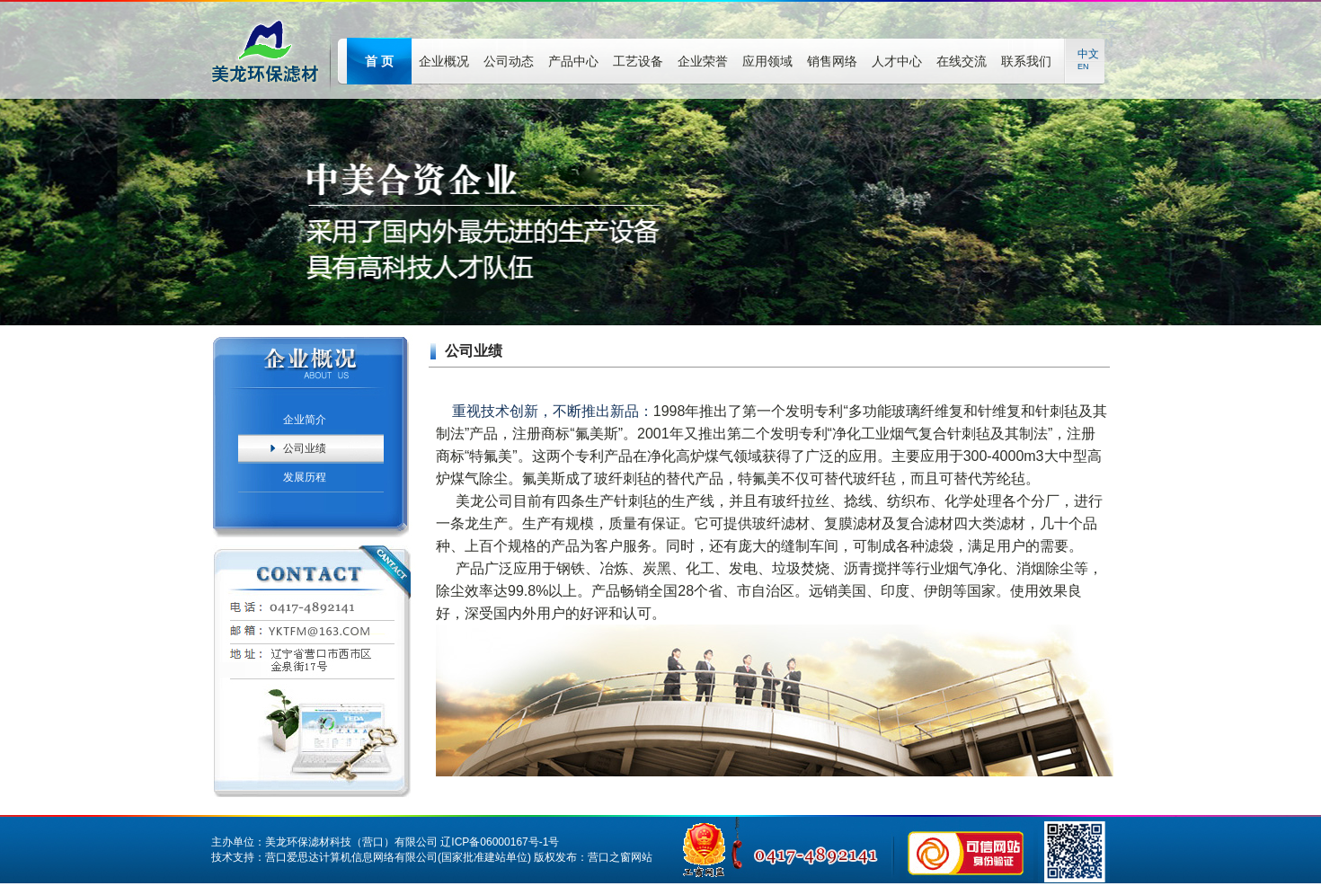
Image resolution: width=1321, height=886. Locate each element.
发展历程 (304, 477)
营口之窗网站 (620, 857)
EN (1083, 66)
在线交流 (961, 61)
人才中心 (897, 61)
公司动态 (508, 61)
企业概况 (444, 61)
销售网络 (832, 61)
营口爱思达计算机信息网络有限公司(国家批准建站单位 (396, 857)
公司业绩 (304, 448)
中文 (1088, 54)
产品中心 (573, 61)
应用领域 (767, 61)
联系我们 (1026, 61)
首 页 (379, 61)
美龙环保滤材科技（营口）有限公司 (351, 842)
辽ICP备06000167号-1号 (499, 842)
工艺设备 (638, 61)
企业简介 (304, 419)
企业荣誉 (703, 61)
